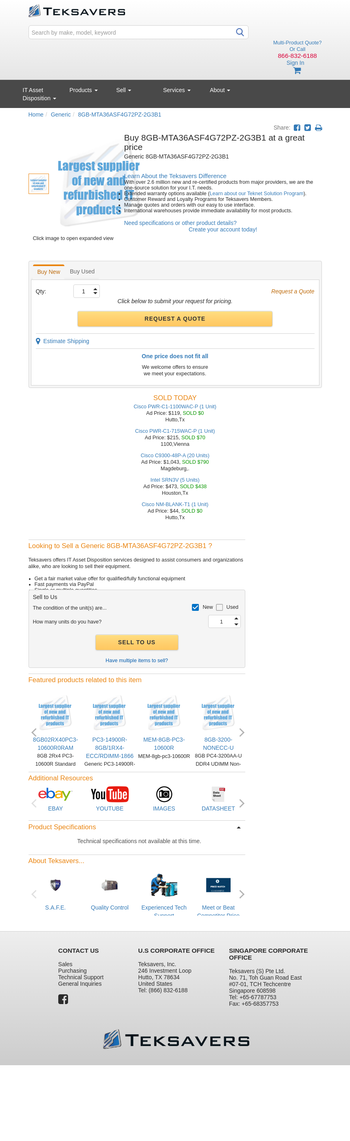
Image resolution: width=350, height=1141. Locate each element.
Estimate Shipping (63, 341)
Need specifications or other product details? (180, 223)
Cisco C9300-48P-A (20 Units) (175, 455)
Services (177, 90)
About (220, 90)
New (208, 607)
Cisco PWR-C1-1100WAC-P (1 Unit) (175, 407)
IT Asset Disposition (39, 94)
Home (36, 114)
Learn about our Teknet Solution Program (257, 193)
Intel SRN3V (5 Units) (174, 480)
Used (232, 607)
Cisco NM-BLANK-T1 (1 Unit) (175, 504)
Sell (123, 90)
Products (83, 90)
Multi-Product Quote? (297, 43)
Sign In (295, 62)
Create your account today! (223, 229)
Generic (61, 114)
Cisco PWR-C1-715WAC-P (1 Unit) (175, 431)
